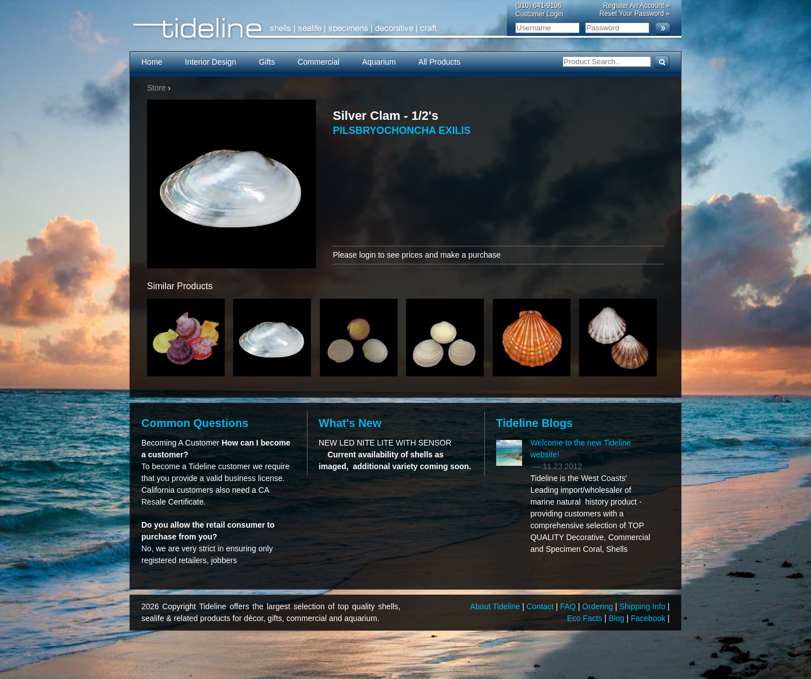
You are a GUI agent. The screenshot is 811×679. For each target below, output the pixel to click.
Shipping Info (644, 606)
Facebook (649, 618)
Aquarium (379, 61)
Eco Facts (585, 618)
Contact (541, 606)
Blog (618, 618)
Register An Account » (636, 6)
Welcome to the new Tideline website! (581, 448)
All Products (439, 61)
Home (151, 61)
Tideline (405, 28)
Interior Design (210, 61)
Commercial (318, 61)
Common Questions (194, 423)
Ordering (598, 606)
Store (156, 87)
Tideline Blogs (534, 423)
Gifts (267, 61)
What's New (350, 423)
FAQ (569, 606)
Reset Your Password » (634, 13)
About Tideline (496, 606)
